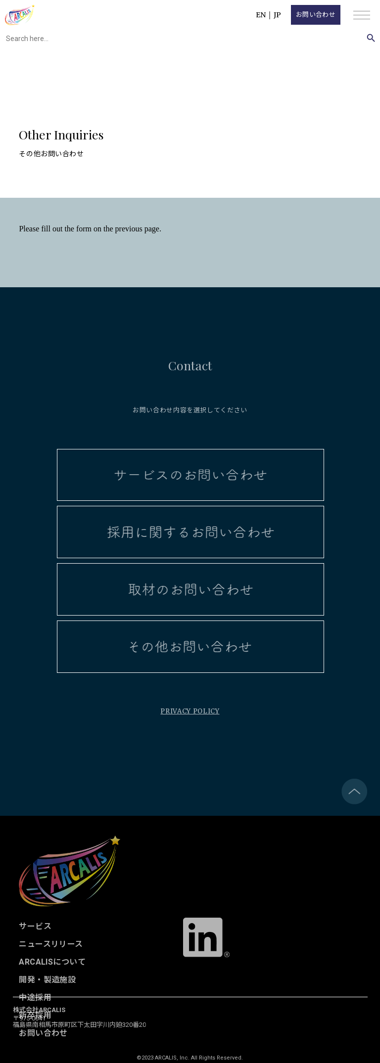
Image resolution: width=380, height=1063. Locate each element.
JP (277, 14)
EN (261, 14)
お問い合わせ (315, 14)
